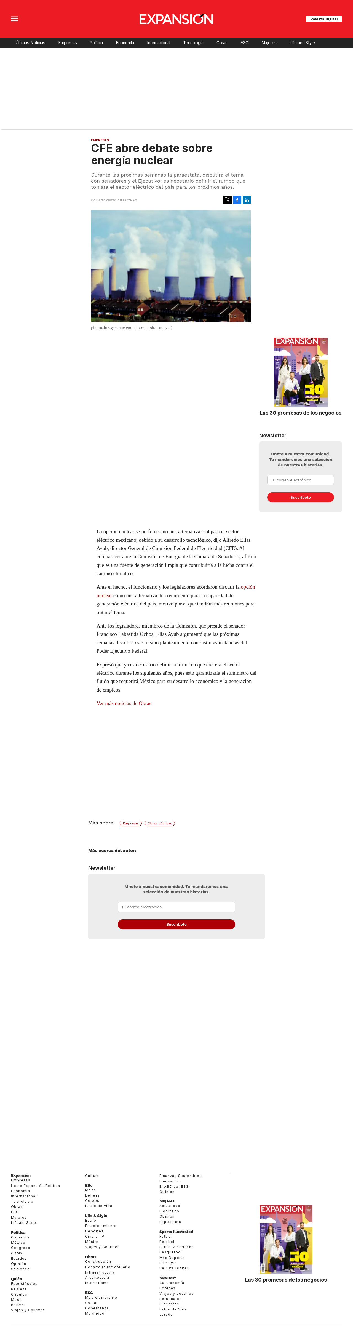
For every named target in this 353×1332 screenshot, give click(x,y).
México (18, 1242)
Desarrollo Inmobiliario (107, 1267)
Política (96, 42)
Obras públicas (160, 823)
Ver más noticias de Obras (124, 703)
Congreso (20, 1248)
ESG (244, 42)
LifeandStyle (23, 1223)
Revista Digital (324, 19)
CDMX (17, 1253)
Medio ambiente (101, 1297)
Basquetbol (170, 1252)
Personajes (170, 1299)
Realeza (19, 1289)
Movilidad (95, 1313)
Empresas (67, 42)
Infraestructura (99, 1272)
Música (92, 1242)
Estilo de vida (99, 1206)
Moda (16, 1300)
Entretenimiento (101, 1226)
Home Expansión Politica (35, 1186)
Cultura (92, 1176)
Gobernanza (97, 1308)
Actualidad (169, 1206)
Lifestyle (168, 1263)
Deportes (94, 1231)
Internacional (158, 42)
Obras (222, 42)
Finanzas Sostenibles (180, 1176)
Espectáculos (24, 1284)
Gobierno (20, 1237)
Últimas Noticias (30, 42)
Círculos (19, 1294)
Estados (19, 1258)
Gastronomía (171, 1283)
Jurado (166, 1314)
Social (91, 1303)
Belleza (18, 1305)
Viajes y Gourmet (28, 1310)
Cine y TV (95, 1236)
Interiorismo (97, 1283)
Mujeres (269, 42)
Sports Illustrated (176, 1231)
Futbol (165, 1236)
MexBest (167, 1278)
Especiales (170, 1222)
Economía (125, 42)
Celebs (92, 1200)
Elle (88, 1185)
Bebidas (167, 1288)
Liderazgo (169, 1211)
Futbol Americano (176, 1247)
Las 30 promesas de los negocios (300, 413)
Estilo (90, 1220)
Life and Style (302, 42)
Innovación (170, 1181)
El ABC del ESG (174, 1186)
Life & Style (96, 1215)
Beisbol (167, 1242)
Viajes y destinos (176, 1293)
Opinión (18, 1264)
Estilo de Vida (173, 1309)
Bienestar (168, 1304)
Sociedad (20, 1269)
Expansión (21, 1175)
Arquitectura (97, 1277)
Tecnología (193, 42)
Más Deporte (172, 1258)
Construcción (98, 1261)
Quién (16, 1279)
